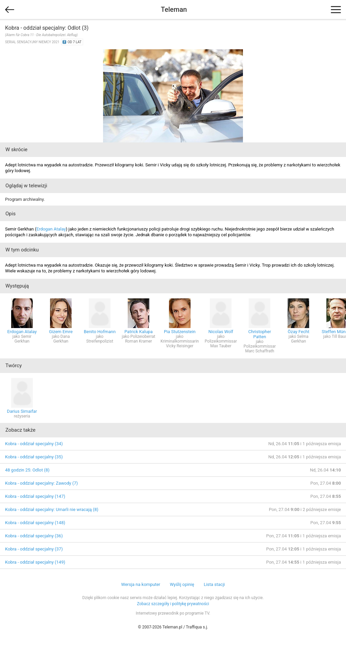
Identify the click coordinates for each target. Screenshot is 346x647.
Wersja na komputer (140, 584)
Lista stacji (214, 584)
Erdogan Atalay (51, 229)
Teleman (174, 9)
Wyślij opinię (182, 584)
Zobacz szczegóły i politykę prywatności (173, 603)
